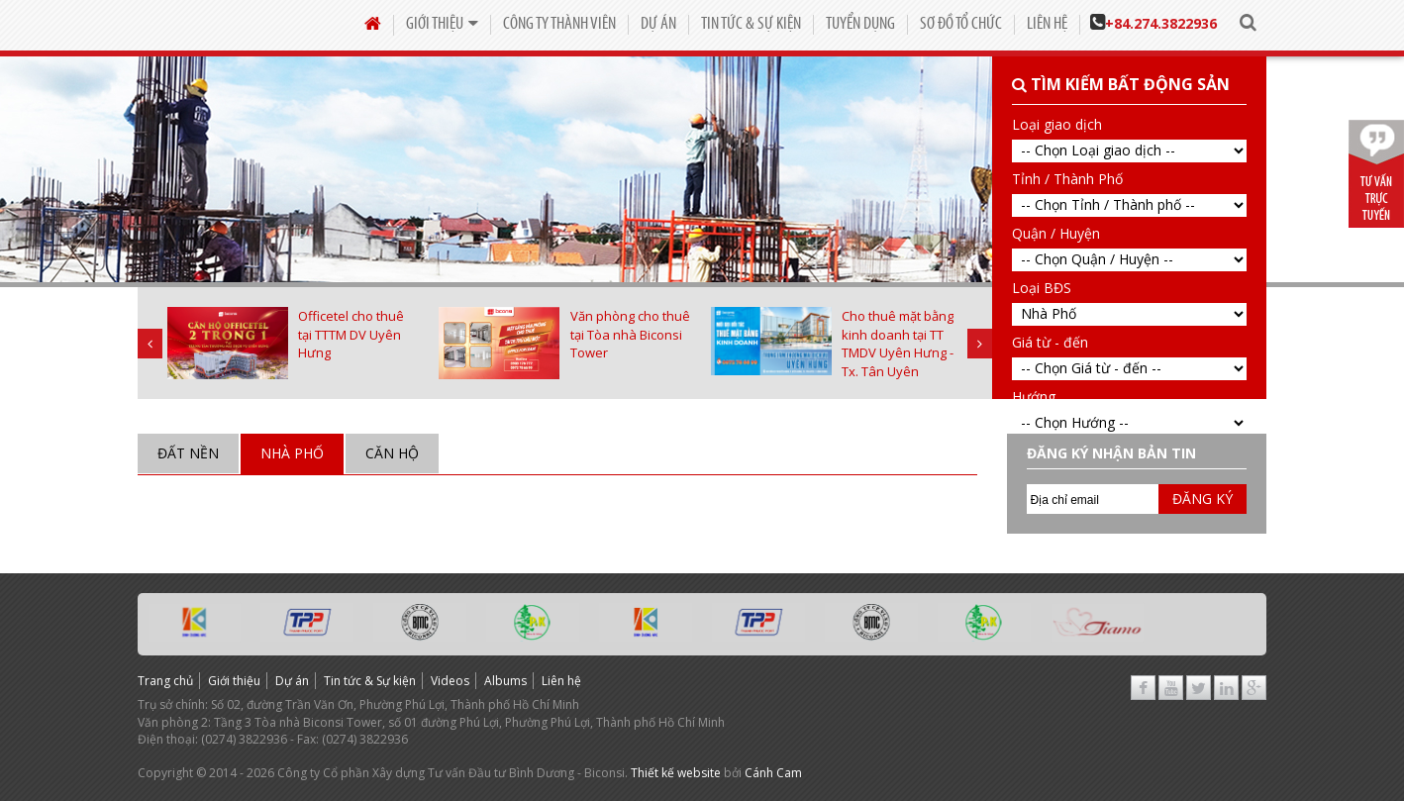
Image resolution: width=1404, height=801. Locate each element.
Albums (505, 680)
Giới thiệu (442, 24)
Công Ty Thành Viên (559, 24)
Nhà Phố (292, 453)
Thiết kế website (676, 772)
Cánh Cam (773, 772)
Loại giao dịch (1057, 124)
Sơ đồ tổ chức (961, 24)
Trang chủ (165, 680)
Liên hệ (1047, 24)
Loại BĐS (1041, 287)
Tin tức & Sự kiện (751, 24)
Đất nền (188, 453)
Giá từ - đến (1050, 342)
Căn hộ (392, 453)
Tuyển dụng (860, 24)
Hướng (1033, 396)
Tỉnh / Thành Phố (1067, 178)
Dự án (658, 24)
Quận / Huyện (1056, 233)
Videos (450, 680)
